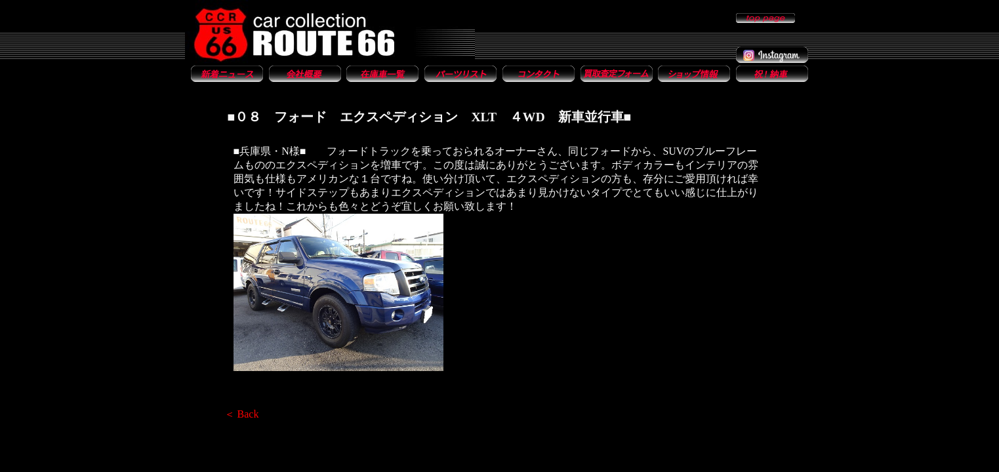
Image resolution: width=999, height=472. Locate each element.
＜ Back (241, 414)
